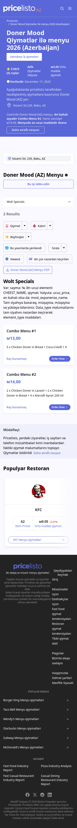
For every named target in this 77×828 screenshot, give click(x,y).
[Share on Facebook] (27, 795)
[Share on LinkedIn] (50, 795)
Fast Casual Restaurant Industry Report (18, 778)
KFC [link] (38, 509)
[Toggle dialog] (16, 359)
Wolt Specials (15, 202)
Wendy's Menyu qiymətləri (21, 719)
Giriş (55, 579)
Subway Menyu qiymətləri (20, 738)
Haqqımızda (60, 673)
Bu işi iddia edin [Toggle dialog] (38, 184)
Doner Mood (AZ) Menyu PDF (27, 270)
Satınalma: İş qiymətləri (24, 56)
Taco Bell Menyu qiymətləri (21, 709)
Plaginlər (58, 653)
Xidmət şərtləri (62, 678)
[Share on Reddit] (42, 795)
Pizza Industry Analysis (56, 766)
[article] (38, 512)
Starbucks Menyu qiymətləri (22, 728)
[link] (39, 491)
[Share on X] (35, 795)
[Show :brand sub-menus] (68, 700)
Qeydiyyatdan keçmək (63, 573)
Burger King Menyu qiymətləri (23, 700)
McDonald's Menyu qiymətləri (23, 747)
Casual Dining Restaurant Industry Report (54, 780)
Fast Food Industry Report (15, 768)
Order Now (60, 358)
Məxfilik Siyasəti (62, 683)
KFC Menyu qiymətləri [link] (39, 540)
